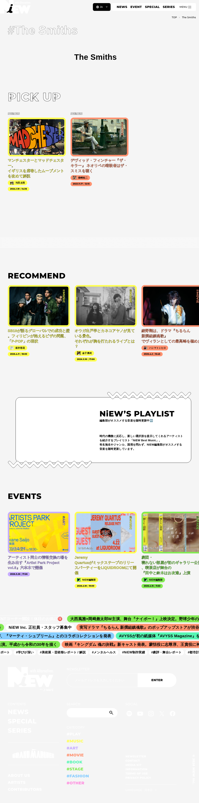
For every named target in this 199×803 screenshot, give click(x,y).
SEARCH (73, 704)
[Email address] (102, 680)
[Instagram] (151, 714)
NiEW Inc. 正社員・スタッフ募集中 (43, 627)
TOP (174, 17)
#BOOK (74, 762)
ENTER (157, 680)
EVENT (136, 7)
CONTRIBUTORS (25, 789)
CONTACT (132, 760)
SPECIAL (152, 7)
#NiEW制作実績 (135, 652)
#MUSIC (75, 741)
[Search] (92, 712)
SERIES (169, 7)
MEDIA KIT (133, 765)
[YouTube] (140, 714)
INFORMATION (136, 769)
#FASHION (78, 776)
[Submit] (112, 712)
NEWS (122, 7)
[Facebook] (172, 714)
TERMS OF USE (136, 773)
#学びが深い (27, 652)
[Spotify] (129, 714)
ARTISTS (17, 782)
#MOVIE (75, 755)
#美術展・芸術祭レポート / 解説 (65, 652)
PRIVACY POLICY (138, 778)
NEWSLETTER (78, 669)
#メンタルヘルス (106, 652)
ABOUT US (19, 775)
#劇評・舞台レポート (168, 652)
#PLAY (74, 734)
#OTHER (75, 783)
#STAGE (75, 769)
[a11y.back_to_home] (16, 8)
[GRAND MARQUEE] (33, 753)
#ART (72, 748)
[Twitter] (162, 714)
